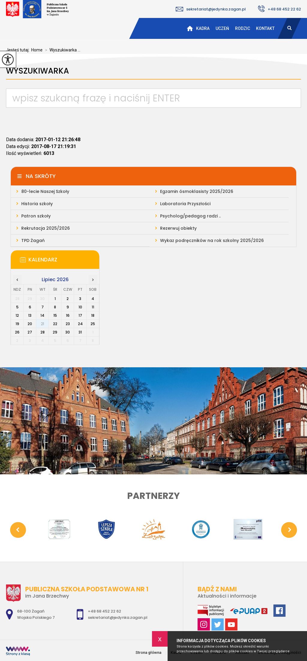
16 (68, 315)
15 (55, 315)
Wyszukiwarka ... (61, 50)
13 (29, 315)
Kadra (203, 28)
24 (80, 323)
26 (17, 332)
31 (80, 332)
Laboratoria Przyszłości (185, 204)
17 (80, 315)
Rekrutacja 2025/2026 (45, 228)
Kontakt (265, 28)
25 (93, 323)
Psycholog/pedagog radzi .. (190, 216)
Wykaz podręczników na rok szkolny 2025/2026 (212, 240)
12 (17, 315)
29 (55, 332)
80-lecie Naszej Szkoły (45, 191)
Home (37, 50)
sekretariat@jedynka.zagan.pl (211, 9)
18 (92, 315)
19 (17, 323)
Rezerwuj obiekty (178, 228)
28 (42, 332)
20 (30, 323)
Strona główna (190, 28)
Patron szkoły (36, 216)
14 (42, 315)
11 (93, 307)
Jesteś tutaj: (18, 50)
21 (42, 323)
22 (55, 323)
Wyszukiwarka (37, 71)
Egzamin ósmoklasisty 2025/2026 (196, 191)
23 (68, 323)
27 (30, 332)
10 (80, 307)
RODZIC (242, 28)
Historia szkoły (37, 204)
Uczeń (222, 28)
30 (67, 332)
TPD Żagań (33, 240)
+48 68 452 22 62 (279, 8)
